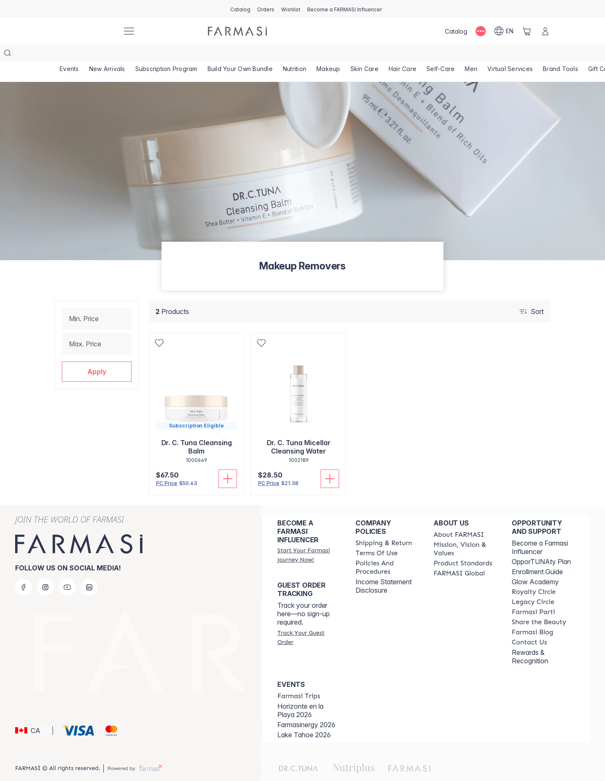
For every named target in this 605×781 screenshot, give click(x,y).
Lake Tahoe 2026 (304, 718)
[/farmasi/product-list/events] (69, 55)
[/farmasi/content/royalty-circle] (534, 575)
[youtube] (67, 570)
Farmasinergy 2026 (306, 708)
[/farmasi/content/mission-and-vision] (465, 532)
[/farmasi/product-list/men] (471, 55)
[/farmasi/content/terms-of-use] (376, 536)
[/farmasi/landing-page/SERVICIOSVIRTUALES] (510, 55)
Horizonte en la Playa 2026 (300, 693)
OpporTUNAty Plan (541, 545)
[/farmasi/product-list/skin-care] (364, 55)
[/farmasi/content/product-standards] (463, 546)
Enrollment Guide (537, 555)
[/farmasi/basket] (527, 31)
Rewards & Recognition (530, 639)
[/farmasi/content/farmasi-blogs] (532, 615)
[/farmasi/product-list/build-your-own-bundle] (240, 55)
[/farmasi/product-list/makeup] (328, 55)
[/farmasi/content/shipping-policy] (383, 526)
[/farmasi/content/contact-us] (529, 625)
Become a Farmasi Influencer (540, 530)
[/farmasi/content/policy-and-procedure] (386, 550)
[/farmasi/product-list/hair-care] (402, 55)
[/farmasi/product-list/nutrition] (294, 55)
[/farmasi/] (84, 31)
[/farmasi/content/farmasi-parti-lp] (533, 595)
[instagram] (45, 570)
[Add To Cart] (227, 462)
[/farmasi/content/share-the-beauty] (539, 605)
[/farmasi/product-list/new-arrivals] (107, 55)
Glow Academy (535, 565)
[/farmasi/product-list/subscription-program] (166, 55)
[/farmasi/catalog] (240, 9)
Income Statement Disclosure (383, 569)
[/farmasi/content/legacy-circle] (533, 585)
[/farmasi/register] (266, 9)
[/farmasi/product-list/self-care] (440, 55)
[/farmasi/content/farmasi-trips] (298, 679)
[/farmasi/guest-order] (308, 620)
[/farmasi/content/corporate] (459, 556)
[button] (97, 355)
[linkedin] (89, 570)
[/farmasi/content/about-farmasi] (459, 518)
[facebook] (23, 570)
